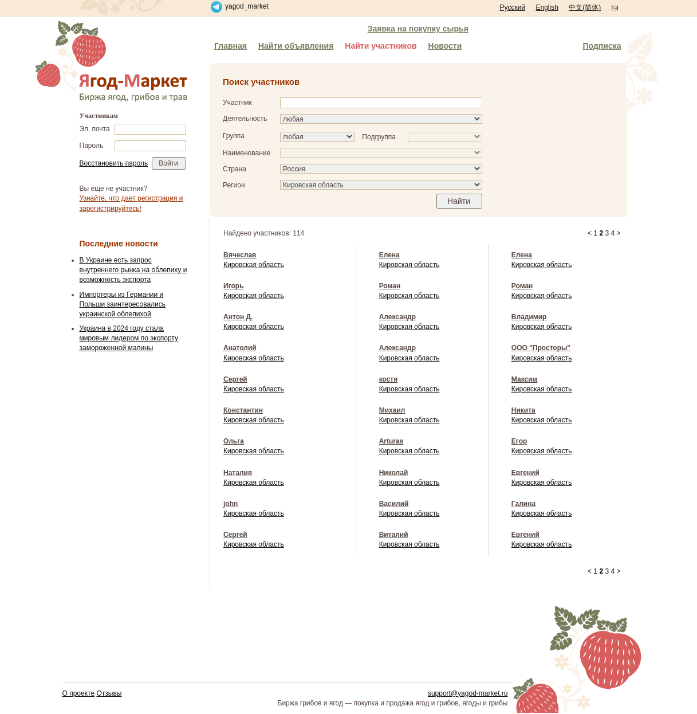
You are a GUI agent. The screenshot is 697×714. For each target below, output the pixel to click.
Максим (524, 379)
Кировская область (253, 265)
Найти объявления (295, 45)
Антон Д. (238, 317)
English (546, 7)
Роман (390, 286)
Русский (513, 7)
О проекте (78, 693)
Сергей (235, 379)
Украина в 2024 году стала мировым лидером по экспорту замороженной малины (129, 338)
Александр (397, 317)
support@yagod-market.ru (468, 693)
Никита (523, 410)
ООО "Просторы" (540, 348)
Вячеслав (240, 255)
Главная (230, 45)
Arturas (391, 441)
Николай (393, 473)
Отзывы (108, 693)
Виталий (393, 535)
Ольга (233, 441)
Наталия (237, 473)
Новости (445, 45)
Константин (243, 410)
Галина (523, 504)
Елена (389, 255)
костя (388, 379)
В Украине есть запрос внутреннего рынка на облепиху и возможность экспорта (133, 270)
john (230, 504)
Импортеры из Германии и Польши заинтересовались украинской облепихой (123, 304)
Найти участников (380, 45)
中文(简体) (585, 7)
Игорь (233, 286)
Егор (519, 441)
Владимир (529, 317)
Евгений (525, 473)
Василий (394, 504)
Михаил (392, 410)
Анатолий (240, 348)
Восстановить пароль (114, 163)
